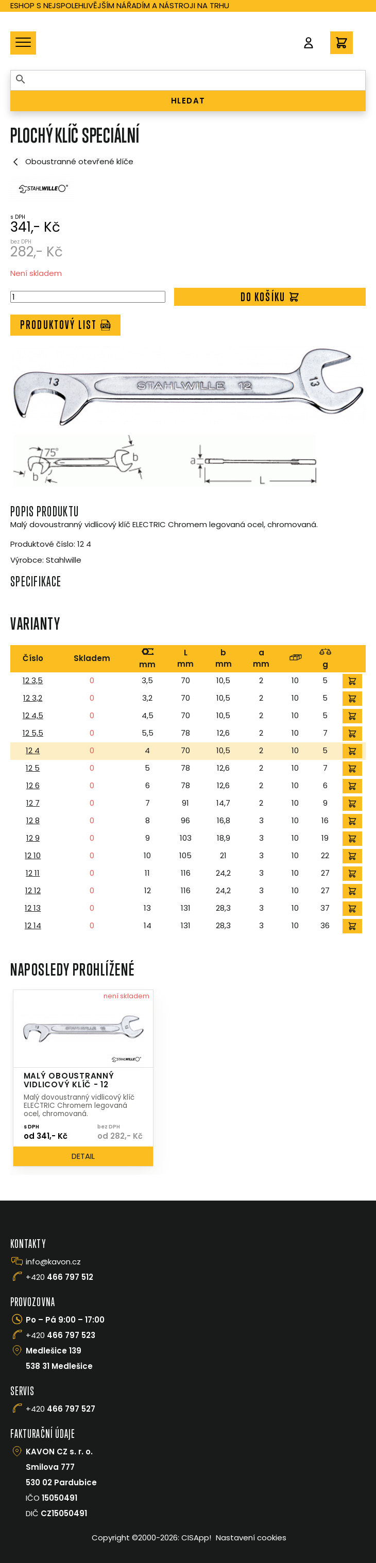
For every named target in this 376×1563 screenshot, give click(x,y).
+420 (59, 1277)
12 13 (33, 907)
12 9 (33, 837)
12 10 (33, 855)
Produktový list (65, 324)
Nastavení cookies (251, 1537)
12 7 (33, 802)
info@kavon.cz (53, 1261)
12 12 (33, 890)
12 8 (33, 820)
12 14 (33, 925)
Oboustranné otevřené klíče (71, 161)
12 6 (33, 785)
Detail (83, 1156)
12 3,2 (32, 697)
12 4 (33, 750)
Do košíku (270, 296)
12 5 (33, 767)
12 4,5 (33, 715)
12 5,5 (33, 732)
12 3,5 (33, 680)
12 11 (33, 872)
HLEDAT (188, 100)
